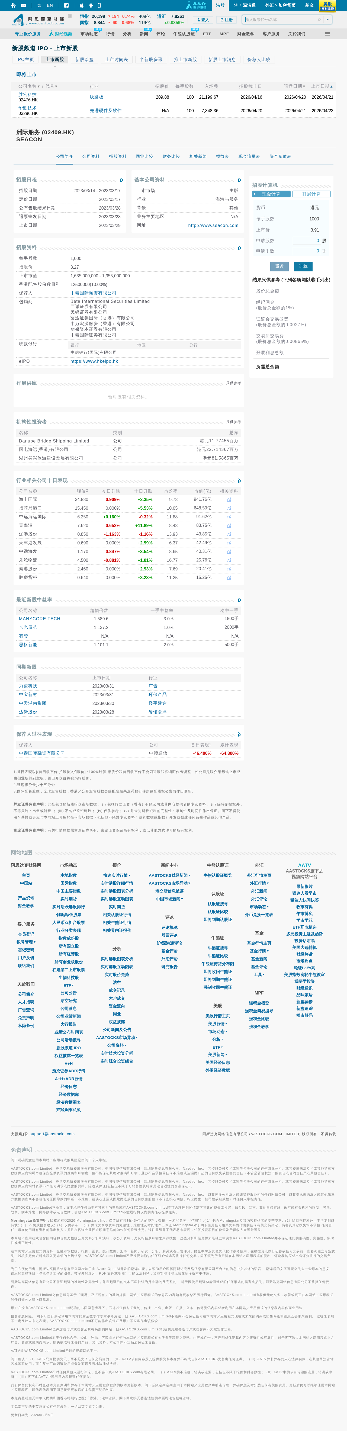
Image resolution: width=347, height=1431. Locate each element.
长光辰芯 (28, 627)
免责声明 (26, 1017)
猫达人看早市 (304, 893)
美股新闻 (217, 1054)
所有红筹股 (69, 954)
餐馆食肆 (158, 712)
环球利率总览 (68, 1110)
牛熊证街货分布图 (217, 963)
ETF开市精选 (304, 927)
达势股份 (28, 712)
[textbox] (287, 19)
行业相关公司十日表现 (42, 480)
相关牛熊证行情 (117, 922)
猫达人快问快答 (304, 900)
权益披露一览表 (68, 1055)
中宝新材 (28, 694)
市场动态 (217, 1031)
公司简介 (26, 994)
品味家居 (304, 995)
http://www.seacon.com (213, 225)
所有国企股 (69, 946)
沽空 (117, 982)
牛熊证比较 (218, 956)
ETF (68, 985)
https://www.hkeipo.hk (94, 361)
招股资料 (26, 247)
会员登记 (26, 934)
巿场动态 (259, 906)
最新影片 (304, 886)
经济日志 (68, 1086)
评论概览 (169, 927)
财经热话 (304, 954)
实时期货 (68, 899)
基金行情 (259, 951)
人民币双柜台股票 (68, 922)
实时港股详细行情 (117, 883)
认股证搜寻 (218, 903)
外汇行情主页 (259, 875)
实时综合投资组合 (117, 1061)
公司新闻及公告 (117, 1029)
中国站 (26, 883)
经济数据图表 (68, 1102)
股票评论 (169, 935)
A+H (69, 1063)
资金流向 (117, 1006)
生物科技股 (69, 977)
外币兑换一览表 (259, 914)
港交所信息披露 (169, 891)
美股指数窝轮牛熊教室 (304, 974)
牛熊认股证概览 (218, 875)
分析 (217, 1039)
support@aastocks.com (52, 1134)
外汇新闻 (259, 891)
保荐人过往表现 (34, 734)
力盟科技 (28, 686)
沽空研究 (68, 1000)
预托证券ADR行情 (68, 1071)
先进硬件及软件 (106, 110)
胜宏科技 (27, 94)
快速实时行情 (116, 875)
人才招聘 (26, 1002)
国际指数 (68, 883)
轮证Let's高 (304, 967)
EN (50, 5)
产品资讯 (26, 898)
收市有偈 (304, 906)
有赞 (23, 636)
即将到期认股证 (218, 919)
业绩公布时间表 (68, 1032)
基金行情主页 (259, 943)
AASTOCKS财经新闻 (169, 875)
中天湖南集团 (33, 703)
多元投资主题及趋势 (304, 934)
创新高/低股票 (68, 914)
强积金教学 (259, 1026)
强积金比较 (259, 1018)
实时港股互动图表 (117, 899)
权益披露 (117, 1021)
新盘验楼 (304, 1001)
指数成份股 (69, 938)
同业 (117, 1014)
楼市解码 (304, 1015)
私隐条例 (26, 1025)
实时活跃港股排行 (68, 906)
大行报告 (68, 1024)
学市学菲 (304, 920)
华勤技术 (27, 108)
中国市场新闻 (169, 899)
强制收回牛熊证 (218, 987)
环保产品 (158, 694)
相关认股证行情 (117, 914)
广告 (153, 686)
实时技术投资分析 (117, 1053)
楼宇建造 (158, 703)
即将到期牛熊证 (218, 979)
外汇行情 (259, 883)
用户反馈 (26, 957)
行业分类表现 (68, 930)
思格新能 (28, 644)
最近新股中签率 (34, 599)
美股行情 (217, 1023)
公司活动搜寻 (68, 1040)
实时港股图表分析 (117, 891)
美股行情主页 (217, 1015)
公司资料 (116, 1045)
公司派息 (68, 1008)
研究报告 (169, 966)
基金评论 (169, 951)
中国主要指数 (68, 891)
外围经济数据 (217, 1070)
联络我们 (26, 965)
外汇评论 (169, 959)
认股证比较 (218, 911)
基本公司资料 (149, 179)
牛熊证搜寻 (218, 948)
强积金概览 (259, 1003)
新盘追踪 (304, 1008)
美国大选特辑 (304, 947)
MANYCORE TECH (39, 619)
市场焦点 (304, 961)
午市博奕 (304, 913)
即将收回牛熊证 (218, 971)
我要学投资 (304, 981)
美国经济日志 (217, 1062)
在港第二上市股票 (68, 969)
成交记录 (117, 990)
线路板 (97, 97)
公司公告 (68, 992)
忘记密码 (26, 950)
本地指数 (68, 875)
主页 (26, 875)
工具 (259, 974)
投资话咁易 (304, 940)
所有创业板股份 (68, 962)
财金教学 (26, 905)
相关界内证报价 (117, 930)
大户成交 (117, 998)
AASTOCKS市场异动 (117, 1037)
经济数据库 (69, 1094)
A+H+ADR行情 (68, 1078)
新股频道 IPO (68, 1047)
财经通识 (304, 988)
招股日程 (26, 179)
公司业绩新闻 (68, 1016)
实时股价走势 (117, 974)
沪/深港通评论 (169, 943)
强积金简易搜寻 (259, 1011)
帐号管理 (26, 942)
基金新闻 (259, 959)
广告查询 (26, 1010)
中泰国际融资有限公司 (93, 293)
